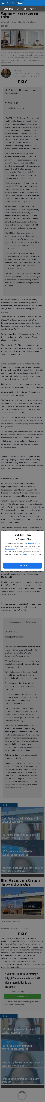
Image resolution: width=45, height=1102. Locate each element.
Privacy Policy (10, 548)
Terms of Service (34, 543)
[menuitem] (33, 8)
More (33, 8)
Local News (8, 8)
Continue (22, 565)
